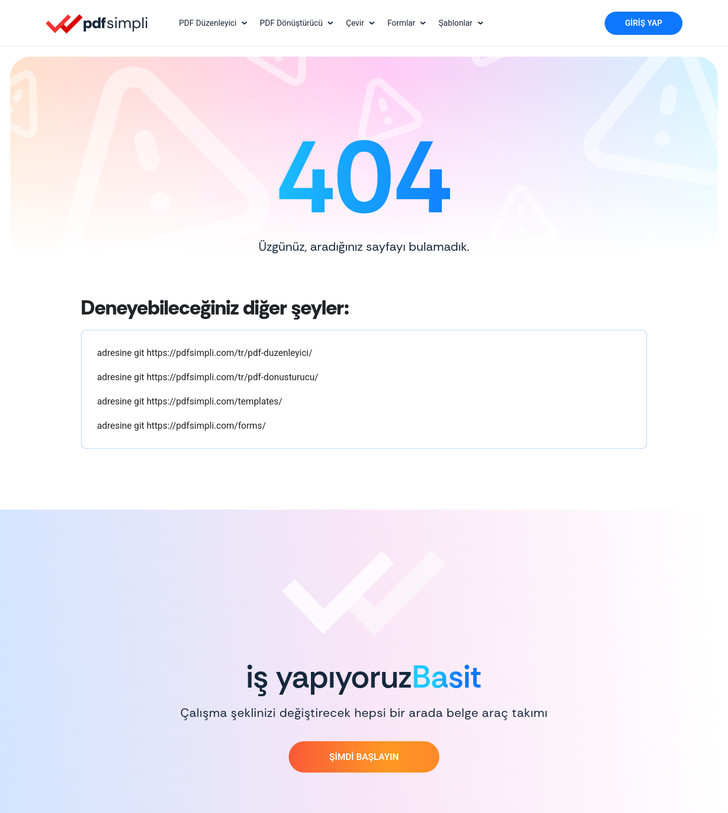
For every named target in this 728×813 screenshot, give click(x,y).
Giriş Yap (643, 23)
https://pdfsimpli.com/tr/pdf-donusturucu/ (232, 377)
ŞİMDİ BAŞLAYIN (364, 756)
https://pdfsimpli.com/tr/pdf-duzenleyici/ (229, 352)
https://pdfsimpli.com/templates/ (214, 401)
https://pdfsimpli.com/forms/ (206, 425)
